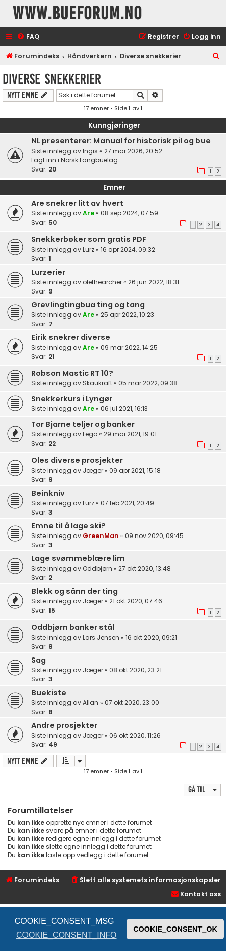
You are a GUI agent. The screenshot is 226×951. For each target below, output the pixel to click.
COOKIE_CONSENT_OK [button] (175, 929)
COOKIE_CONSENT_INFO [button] (66, 935)
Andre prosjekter (64, 725)
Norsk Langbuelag (89, 160)
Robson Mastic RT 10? (72, 373)
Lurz (88, 249)
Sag (38, 660)
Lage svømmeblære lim (78, 558)
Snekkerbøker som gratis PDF (88, 239)
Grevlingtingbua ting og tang (88, 305)
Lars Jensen (101, 637)
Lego (90, 434)
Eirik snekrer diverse (70, 337)
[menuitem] (28, 37)
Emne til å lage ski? (68, 526)
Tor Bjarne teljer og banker (83, 424)
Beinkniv (48, 493)
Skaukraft (97, 383)
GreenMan (101, 535)
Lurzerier (48, 272)
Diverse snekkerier (52, 79)
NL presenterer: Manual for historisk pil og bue (121, 141)
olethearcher (102, 282)
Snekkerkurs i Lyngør (71, 399)
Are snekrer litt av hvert (77, 203)
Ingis (90, 151)
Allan (90, 702)
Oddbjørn (97, 568)
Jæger (93, 470)
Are (88, 213)
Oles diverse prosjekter (77, 460)
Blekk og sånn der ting (74, 591)
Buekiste (48, 693)
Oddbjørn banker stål (72, 627)
